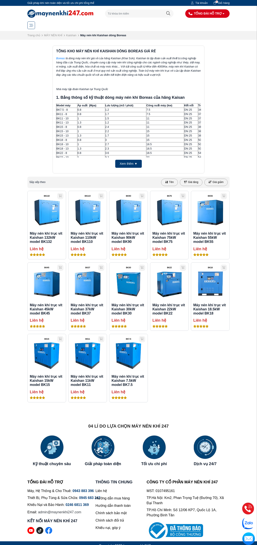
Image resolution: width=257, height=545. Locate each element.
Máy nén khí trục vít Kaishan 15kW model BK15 (46, 381)
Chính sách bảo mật (111, 513)
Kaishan (71, 35)
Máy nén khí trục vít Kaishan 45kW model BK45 (46, 309)
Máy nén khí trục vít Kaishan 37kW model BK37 (87, 309)
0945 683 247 (89, 498)
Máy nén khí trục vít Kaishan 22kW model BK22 (168, 309)
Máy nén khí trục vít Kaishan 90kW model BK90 (128, 238)
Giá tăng (191, 182)
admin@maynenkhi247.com (59, 512)
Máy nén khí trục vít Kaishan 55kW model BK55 (209, 238)
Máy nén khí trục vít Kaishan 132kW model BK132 (46, 238)
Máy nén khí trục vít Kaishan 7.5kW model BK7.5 (128, 381)
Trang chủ (33, 35)
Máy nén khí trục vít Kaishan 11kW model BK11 (87, 381)
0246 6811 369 (77, 505)
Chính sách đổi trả (109, 520)
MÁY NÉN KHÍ (53, 35)
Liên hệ (101, 491)
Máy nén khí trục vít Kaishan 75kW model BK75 (168, 238)
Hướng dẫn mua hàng (112, 498)
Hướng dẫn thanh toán (113, 505)
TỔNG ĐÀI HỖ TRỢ (206, 13)
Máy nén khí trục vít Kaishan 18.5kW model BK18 (209, 309)
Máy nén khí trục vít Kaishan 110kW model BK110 (87, 238)
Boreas (60, 58)
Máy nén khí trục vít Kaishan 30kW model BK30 (128, 309)
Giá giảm (216, 182)
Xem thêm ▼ (128, 163)
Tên (169, 182)
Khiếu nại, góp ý (107, 528)
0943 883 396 (83, 491)
